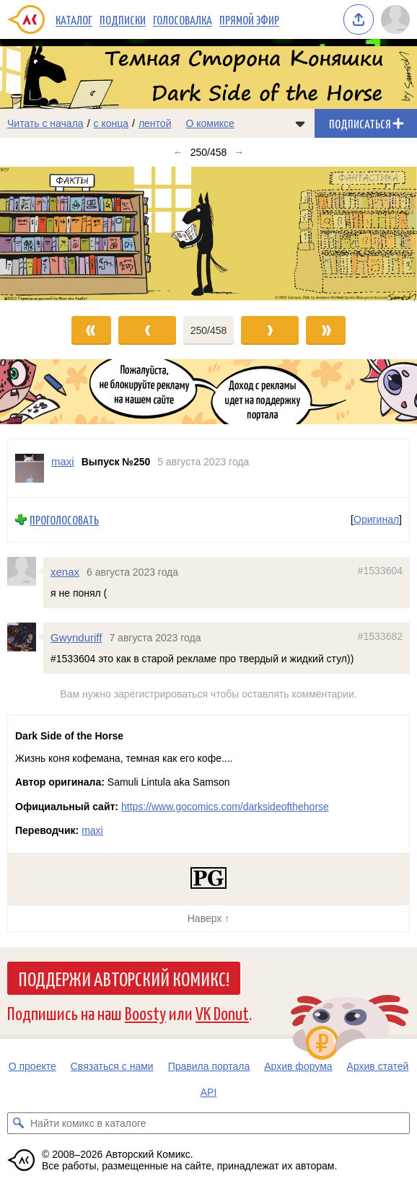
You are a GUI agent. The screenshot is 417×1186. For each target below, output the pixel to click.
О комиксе (209, 123)
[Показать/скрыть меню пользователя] (395, 19)
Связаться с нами (112, 1066)
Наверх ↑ (208, 918)
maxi (92, 830)
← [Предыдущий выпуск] (178, 152)
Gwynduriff (76, 637)
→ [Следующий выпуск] (239, 152)
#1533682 (380, 636)
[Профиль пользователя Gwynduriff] (25, 637)
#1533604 (380, 570)
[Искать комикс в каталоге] (18, 1123)
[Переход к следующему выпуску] (208, 234)
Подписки (123, 19)
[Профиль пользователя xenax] (25, 571)
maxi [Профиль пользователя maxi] (62, 461)
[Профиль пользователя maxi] (29, 468)
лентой (155, 123)
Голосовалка (182, 19)
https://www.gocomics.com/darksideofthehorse (225, 806)
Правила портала (209, 1066)
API (209, 1092)
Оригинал (376, 520)
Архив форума (298, 1066)
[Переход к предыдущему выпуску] (52, 234)
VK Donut (222, 1012)
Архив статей (378, 1066)
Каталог (74, 19)
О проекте (32, 1066)
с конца (111, 123)
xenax (65, 572)
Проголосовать (64, 519)
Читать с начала (45, 123)
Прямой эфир (249, 19)
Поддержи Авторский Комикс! (123, 978)
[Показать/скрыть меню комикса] (300, 123)
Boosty (145, 1012)
